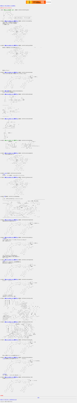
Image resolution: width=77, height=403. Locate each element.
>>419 (4, 238)
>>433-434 (4, 374)
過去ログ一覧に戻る (4, 399)
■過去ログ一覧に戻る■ (4, 5)
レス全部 (10, 399)
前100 (13, 399)
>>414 (4, 174)
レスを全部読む (12, 5)
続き (38, 397)
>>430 (4, 260)
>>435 (4, 358)
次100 (15, 399)
